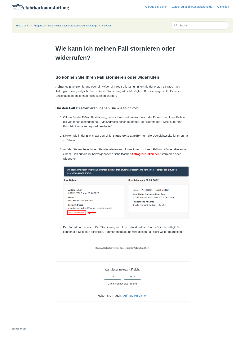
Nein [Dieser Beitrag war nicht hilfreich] (132, 276)
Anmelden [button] (223, 6)
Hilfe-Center (22, 25)
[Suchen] (200, 25)
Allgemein (106, 25)
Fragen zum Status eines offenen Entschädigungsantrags (65, 25)
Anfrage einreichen (156, 6)
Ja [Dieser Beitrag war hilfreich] (112, 276)
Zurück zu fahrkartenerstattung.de (192, 6)
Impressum (19, 328)
